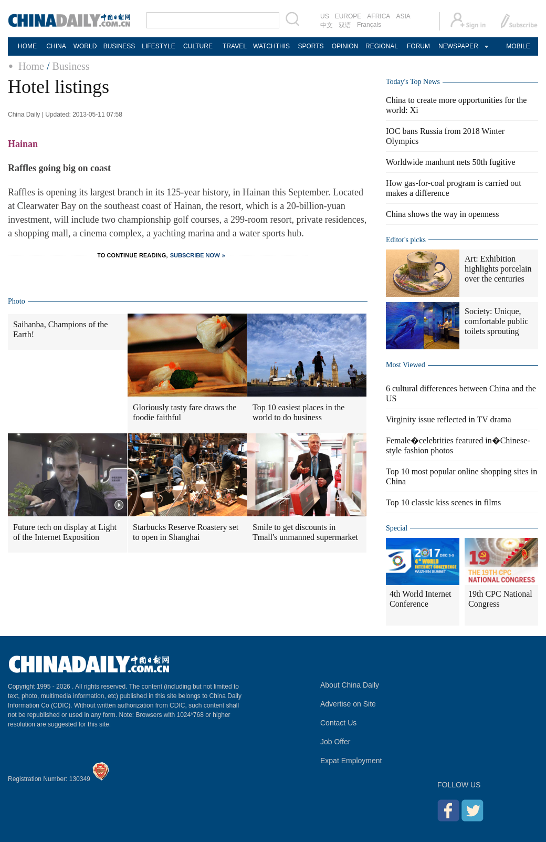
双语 (345, 25)
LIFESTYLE (158, 46)
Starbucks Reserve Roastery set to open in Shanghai (185, 532)
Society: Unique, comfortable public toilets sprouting (496, 321)
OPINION (345, 46)
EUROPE (348, 16)
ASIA (403, 16)
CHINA (56, 46)
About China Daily (349, 685)
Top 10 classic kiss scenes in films (443, 502)
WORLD (85, 46)
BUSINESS (119, 46)
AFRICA (378, 16)
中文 (326, 25)
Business (70, 66)
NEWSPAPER (457, 46)
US (324, 16)
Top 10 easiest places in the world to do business (298, 412)
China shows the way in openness (442, 214)
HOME (27, 46)
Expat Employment (351, 760)
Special (396, 528)
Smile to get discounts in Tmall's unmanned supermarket (305, 532)
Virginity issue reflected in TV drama (448, 419)
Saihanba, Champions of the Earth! (60, 329)
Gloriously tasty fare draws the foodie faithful (184, 412)
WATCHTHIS (271, 46)
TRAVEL (235, 46)
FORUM (418, 46)
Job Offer (335, 741)
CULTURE (198, 46)
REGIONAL (381, 46)
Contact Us (338, 723)
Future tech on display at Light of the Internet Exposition (65, 532)
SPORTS (310, 46)
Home (31, 66)
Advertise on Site (348, 704)
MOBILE (518, 46)
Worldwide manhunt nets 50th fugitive (451, 162)
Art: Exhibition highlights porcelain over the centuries (498, 268)
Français (369, 24)
